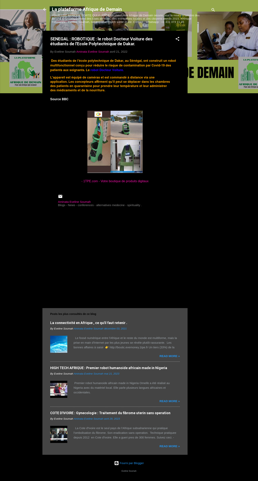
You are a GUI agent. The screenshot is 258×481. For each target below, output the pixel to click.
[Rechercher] (213, 11)
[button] (177, 40)
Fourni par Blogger (129, 463)
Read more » (170, 356)
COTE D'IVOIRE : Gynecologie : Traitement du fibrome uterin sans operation (110, 413)
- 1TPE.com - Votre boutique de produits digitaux (114, 181)
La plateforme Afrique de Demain (87, 9)
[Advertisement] (203, 89)
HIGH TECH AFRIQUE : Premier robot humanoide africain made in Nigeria (108, 368)
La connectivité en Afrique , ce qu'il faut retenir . (88, 323)
